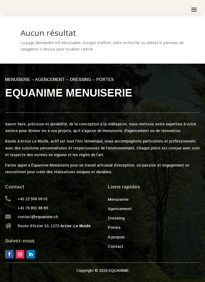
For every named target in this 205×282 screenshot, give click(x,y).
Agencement (120, 208)
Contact (115, 246)
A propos (116, 237)
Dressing (116, 218)
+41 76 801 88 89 (33, 208)
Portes (114, 227)
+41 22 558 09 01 (33, 199)
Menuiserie (118, 199)
